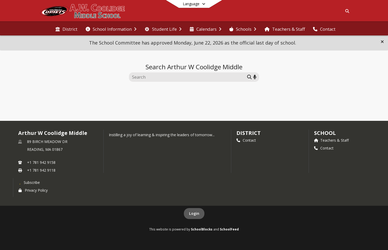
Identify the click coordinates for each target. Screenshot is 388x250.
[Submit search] (249, 76)
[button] (382, 42)
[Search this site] (189, 77)
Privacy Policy (33, 190)
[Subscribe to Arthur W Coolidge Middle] (29, 182)
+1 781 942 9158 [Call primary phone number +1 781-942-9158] (41, 162)
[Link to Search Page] (346, 11)
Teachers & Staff (331, 140)
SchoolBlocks (201, 229)
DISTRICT (248, 132)
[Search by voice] (254, 76)
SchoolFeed (229, 229)
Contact (246, 140)
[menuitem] (66, 28)
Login (194, 213)
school (325, 132)
